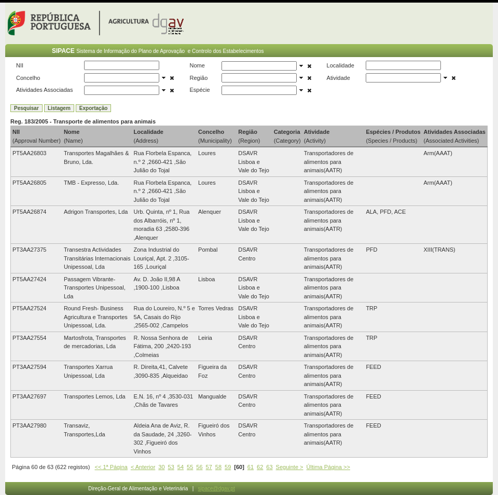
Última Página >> (328, 467)
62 (260, 467)
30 (161, 467)
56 (199, 467)
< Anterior (143, 467)
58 (218, 467)
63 (269, 467)
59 (228, 467)
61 (250, 467)
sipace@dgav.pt (216, 488)
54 (180, 467)
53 (171, 467)
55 (190, 467)
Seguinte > (289, 467)
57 (209, 467)
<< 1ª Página (111, 467)
